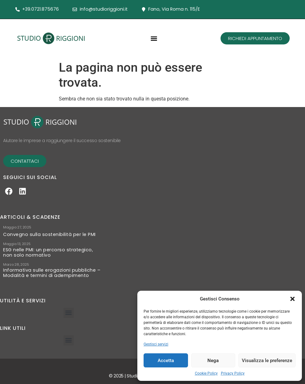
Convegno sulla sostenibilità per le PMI (49, 234)
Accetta (166, 360)
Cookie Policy (206, 373)
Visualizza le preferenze (267, 360)
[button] (292, 299)
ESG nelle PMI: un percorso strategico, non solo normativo (48, 252)
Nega (213, 360)
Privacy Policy (233, 373)
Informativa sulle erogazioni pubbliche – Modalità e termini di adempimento (51, 273)
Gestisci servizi (156, 344)
